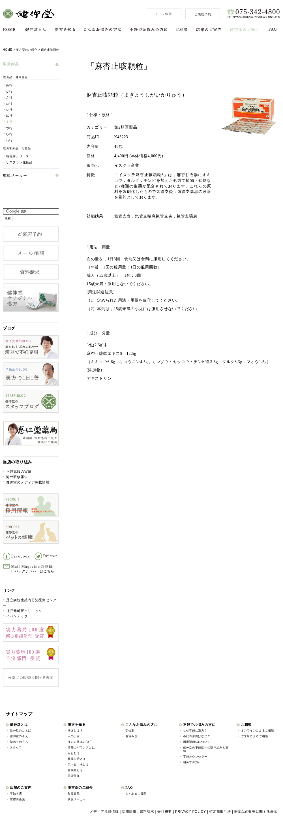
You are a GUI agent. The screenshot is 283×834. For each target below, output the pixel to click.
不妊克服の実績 (18, 471)
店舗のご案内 (208, 29)
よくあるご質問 (136, 793)
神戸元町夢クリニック (24, 611)
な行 (9, 109)
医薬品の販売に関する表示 (255, 812)
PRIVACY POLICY (190, 812)
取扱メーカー (77, 799)
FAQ (272, 29)
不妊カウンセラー (195, 756)
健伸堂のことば (20, 730)
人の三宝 (74, 736)
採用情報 (129, 812)
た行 (9, 103)
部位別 (129, 730)
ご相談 (182, 29)
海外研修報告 (17, 477)
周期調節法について (196, 741)
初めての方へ (19, 741)
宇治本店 (16, 793)
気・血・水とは (78, 764)
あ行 (9, 85)
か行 (9, 91)
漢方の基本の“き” (79, 741)
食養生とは (75, 770)
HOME (9, 29)
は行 (9, 115)
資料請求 (147, 812)
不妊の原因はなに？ (196, 736)
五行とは (74, 753)
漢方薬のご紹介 (245, 29)
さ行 (9, 97)
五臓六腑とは (77, 758)
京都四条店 (17, 799)
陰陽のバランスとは (81, 747)
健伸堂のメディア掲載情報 (27, 482)
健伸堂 (28, 13)
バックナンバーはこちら (34, 571)
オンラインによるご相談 (257, 730)
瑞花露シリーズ (17, 156)
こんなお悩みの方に (102, 29)
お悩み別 (131, 736)
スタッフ (16, 747)
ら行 (9, 134)
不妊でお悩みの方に (148, 29)
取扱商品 (74, 793)
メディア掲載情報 (104, 812)
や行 (9, 128)
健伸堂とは (35, 29)
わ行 (9, 140)
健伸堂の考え (19, 736)
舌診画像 (74, 775)
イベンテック (17, 616)
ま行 (9, 121)
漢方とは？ (75, 730)
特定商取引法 (220, 812)
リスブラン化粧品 (19, 162)
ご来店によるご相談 (254, 736)
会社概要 (164, 812)
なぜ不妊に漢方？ (195, 730)
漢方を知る (65, 29)
